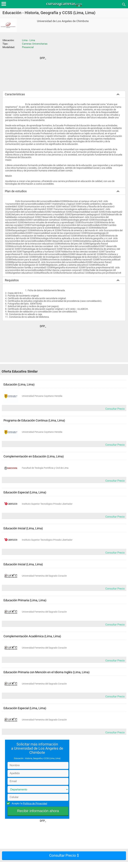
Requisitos (12, 280)
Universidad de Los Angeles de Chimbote (63, 21)
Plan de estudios (16, 191)
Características (15, 94)
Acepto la (29, 803)
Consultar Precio (115, 408)
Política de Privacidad (35, 803)
